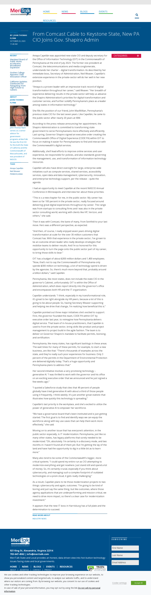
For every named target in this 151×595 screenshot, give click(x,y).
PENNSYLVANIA (16, 174)
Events (103, 11)
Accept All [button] (139, 583)
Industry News (40, 518)
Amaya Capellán (16, 168)
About (13, 569)
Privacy (48, 569)
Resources (49, 20)
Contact (37, 569)
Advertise (24, 569)
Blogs (84, 11)
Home (46, 11)
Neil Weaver (15, 171)
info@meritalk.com (38, 554)
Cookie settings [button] (119, 582)
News (65, 11)
